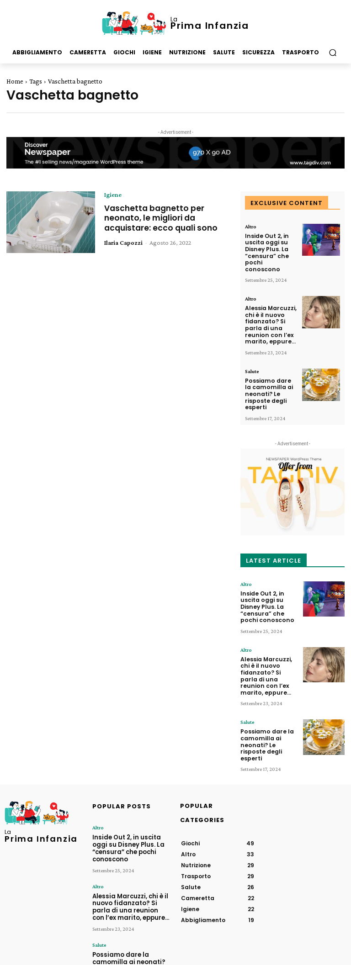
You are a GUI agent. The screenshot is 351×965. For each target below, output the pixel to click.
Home (14, 81)
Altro (250, 226)
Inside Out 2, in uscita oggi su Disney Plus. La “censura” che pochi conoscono (269, 248)
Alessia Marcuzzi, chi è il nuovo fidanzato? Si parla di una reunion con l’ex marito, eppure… (268, 313)
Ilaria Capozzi (123, 242)
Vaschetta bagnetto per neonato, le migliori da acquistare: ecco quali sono (163, 217)
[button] (332, 53)
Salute (252, 357)
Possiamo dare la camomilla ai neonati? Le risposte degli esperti (269, 379)
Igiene (113, 194)
